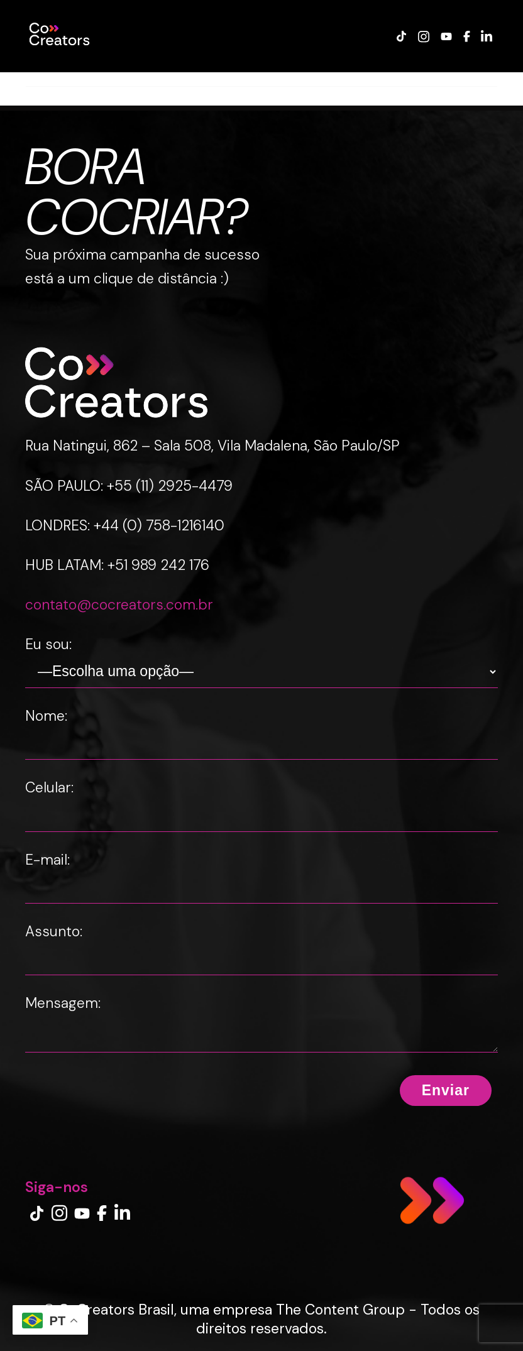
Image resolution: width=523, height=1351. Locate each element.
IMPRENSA (403, 78)
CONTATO (466, 78)
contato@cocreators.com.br (119, 604)
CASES (48, 78)
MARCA (95, 78)
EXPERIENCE (215, 78)
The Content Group (340, 1309)
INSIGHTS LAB (332, 78)
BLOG (271, 78)
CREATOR (149, 78)
